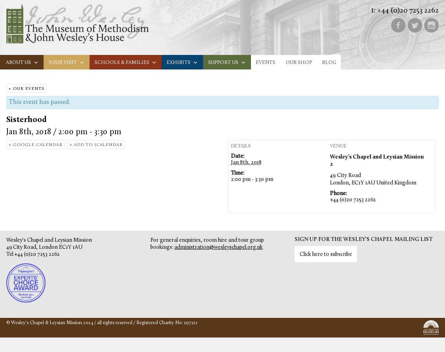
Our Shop (299, 62)
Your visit (66, 62)
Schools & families (126, 62)
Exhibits (182, 62)
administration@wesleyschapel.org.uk (218, 247)
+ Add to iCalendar (96, 145)
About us (22, 62)
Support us (227, 62)
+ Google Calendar (35, 145)
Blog (329, 62)
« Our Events (26, 89)
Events (265, 62)
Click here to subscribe (326, 254)
